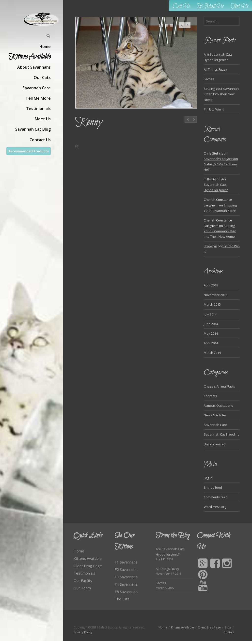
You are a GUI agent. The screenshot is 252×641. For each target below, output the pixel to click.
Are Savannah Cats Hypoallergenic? (216, 184)
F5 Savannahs (126, 591)
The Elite (122, 598)
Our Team (82, 587)
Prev (182, 28)
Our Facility (83, 580)
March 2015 (212, 304)
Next (188, 28)
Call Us (181, 6)
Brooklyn (210, 246)
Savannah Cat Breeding (221, 434)
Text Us (239, 6)
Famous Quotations (218, 405)
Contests (210, 396)
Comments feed (216, 497)
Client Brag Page (88, 565)
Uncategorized (215, 444)
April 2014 (211, 343)
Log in (208, 478)
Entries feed (213, 487)
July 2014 (210, 314)
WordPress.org (215, 506)
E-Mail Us (210, 6)
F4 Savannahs (126, 584)
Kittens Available (88, 558)
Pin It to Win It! (214, 109)
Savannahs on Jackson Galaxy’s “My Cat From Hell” (221, 164)
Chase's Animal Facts (219, 386)
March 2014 (212, 352)
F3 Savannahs (126, 576)
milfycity (210, 179)
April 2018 (211, 285)
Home (79, 550)
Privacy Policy (83, 632)
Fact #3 (209, 79)
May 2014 (211, 333)
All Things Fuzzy (215, 69)
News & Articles (215, 415)
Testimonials (84, 573)
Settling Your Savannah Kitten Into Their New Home (221, 94)
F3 (77, 146)
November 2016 (215, 295)
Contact (228, 632)
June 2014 (211, 324)
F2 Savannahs (126, 569)
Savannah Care (215, 424)
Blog (228, 627)
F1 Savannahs (126, 562)
